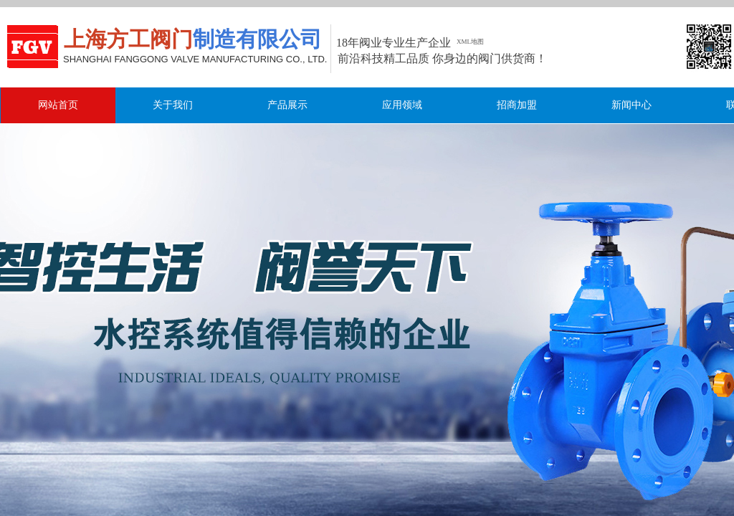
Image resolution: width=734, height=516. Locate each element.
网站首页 (58, 105)
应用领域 (402, 105)
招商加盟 (517, 105)
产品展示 (287, 105)
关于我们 (173, 105)
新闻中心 (631, 105)
